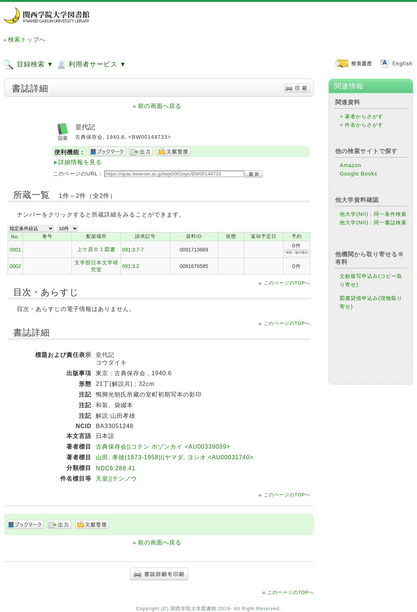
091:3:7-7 (133, 250)
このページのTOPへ (287, 283)
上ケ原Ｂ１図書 (96, 249)
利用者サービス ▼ (90, 64)
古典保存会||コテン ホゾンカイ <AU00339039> (163, 446)
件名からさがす (364, 125)
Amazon (350, 165)
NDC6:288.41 (115, 468)
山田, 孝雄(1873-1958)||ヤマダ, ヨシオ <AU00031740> (174, 457)
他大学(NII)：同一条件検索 (373, 214)
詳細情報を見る (80, 162)
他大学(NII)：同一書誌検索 (373, 222)
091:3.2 (130, 266)
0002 (15, 266)
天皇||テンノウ (116, 478)
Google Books (358, 174)
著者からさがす (364, 116)
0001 (15, 250)
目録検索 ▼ (28, 64)
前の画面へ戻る (160, 106)
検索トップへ (26, 39)
